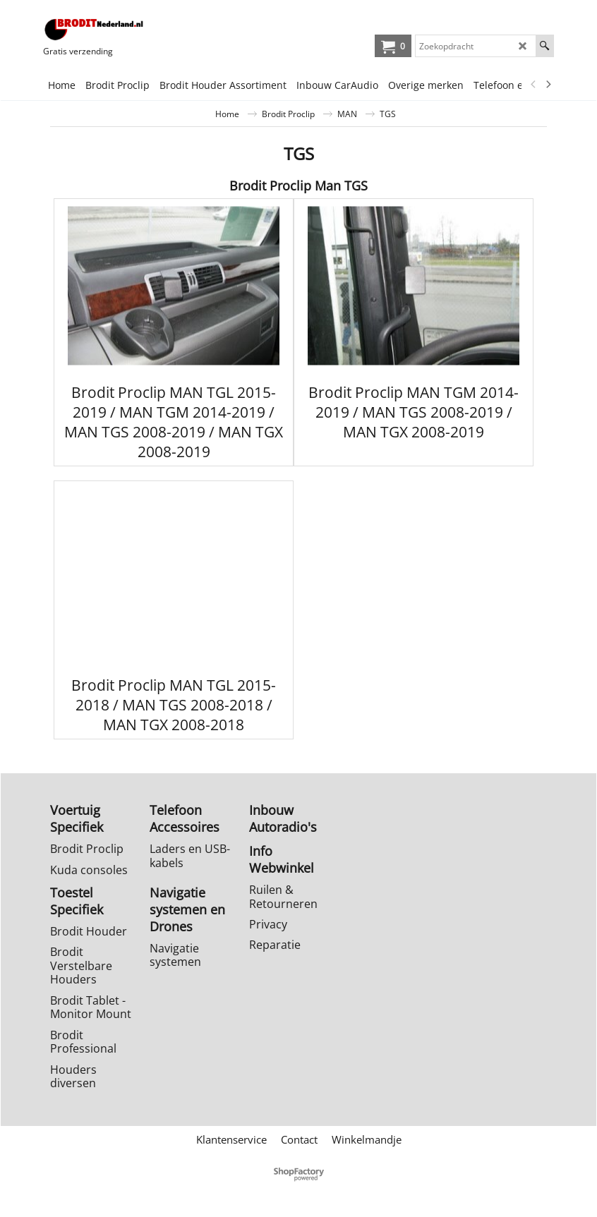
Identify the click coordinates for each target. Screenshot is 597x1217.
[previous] (533, 84)
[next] (547, 84)
